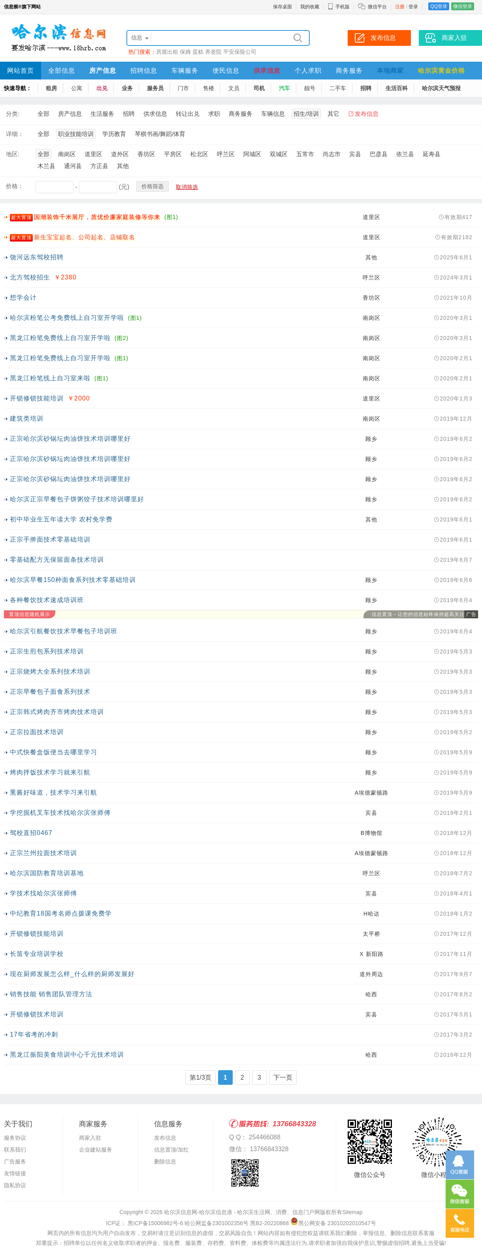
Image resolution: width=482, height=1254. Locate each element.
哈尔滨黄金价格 (441, 70)
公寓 (76, 88)
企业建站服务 (95, 1149)
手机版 (339, 6)
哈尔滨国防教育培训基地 (47, 873)
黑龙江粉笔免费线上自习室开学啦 (60, 337)
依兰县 (405, 154)
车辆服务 (184, 70)
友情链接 (15, 1173)
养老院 (213, 52)
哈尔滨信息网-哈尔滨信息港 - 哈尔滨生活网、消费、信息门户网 (242, 1212)
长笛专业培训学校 (37, 953)
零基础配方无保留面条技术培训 (57, 559)
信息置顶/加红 (171, 1149)
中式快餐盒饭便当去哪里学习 (53, 752)
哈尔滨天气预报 (441, 88)
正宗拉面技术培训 (37, 732)
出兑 (101, 88)
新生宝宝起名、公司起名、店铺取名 (84, 237)
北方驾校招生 (30, 277)
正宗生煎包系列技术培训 (47, 651)
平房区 (173, 154)
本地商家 (390, 70)
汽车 (284, 88)
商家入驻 (90, 1138)
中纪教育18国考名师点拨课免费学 (61, 913)
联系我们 (15, 1149)
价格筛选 (152, 186)
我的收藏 (309, 6)
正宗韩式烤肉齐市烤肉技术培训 (57, 711)
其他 (123, 165)
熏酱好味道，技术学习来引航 (53, 792)
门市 (183, 88)
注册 (400, 6)
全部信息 (61, 70)
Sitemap (352, 1212)
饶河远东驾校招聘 (37, 257)
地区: (12, 154)
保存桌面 (282, 6)
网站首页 (20, 70)
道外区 (120, 154)
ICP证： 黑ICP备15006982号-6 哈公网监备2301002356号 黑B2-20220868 (197, 1223)
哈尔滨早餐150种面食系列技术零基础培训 (73, 579)
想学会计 (23, 297)
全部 (43, 113)
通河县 (73, 165)
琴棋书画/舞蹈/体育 (160, 133)
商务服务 (349, 70)
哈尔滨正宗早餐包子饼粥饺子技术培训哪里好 (77, 499)
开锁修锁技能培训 (37, 398)
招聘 (365, 88)
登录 (413, 6)
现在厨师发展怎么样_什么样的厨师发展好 (72, 974)
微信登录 (462, 6)
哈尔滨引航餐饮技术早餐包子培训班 (63, 631)
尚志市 (332, 154)
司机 (259, 88)
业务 (127, 88)
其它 (333, 113)
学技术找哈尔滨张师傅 (43, 893)
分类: (12, 113)
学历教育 (114, 133)
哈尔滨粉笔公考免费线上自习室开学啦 (67, 317)
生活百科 (397, 88)
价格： (15, 186)
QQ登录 (438, 6)
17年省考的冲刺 (34, 1034)
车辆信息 (273, 113)
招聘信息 (143, 70)
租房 (51, 88)
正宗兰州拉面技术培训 (43, 853)
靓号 (309, 88)
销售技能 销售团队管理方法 (51, 994)
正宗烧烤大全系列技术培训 (50, 671)
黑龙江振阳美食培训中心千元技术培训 (67, 1054)
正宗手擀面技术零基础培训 (50, 539)
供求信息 (267, 70)
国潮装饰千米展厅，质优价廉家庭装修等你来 (97, 216)
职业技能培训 (76, 133)
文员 (233, 88)
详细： (15, 133)
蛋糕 (197, 52)
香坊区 (146, 154)
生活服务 (102, 113)
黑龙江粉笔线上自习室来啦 (50, 378)
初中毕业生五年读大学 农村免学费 (61, 519)
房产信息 (102, 70)
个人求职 (308, 70)
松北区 (199, 154)
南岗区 (67, 154)
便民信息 (226, 70)
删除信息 (165, 1161)
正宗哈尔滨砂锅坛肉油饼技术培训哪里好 (70, 438)
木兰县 (46, 165)
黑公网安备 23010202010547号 (333, 1223)
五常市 (305, 154)
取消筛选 (187, 187)
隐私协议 (15, 1185)
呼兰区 (226, 154)
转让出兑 (188, 113)
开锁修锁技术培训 (37, 1014)
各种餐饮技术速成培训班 (47, 600)
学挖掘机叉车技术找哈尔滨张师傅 (60, 812)
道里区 (93, 154)
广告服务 (15, 1161)
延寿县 (432, 154)
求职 (214, 113)
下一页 (282, 1077)
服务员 (155, 88)
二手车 (337, 88)
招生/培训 (306, 113)
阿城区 (252, 154)
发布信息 (366, 113)
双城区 (279, 154)
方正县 (99, 165)
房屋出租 (167, 52)
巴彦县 (379, 154)
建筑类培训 (26, 418)
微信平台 (377, 6)
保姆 (185, 52)
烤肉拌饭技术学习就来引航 (50, 772)
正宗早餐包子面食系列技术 (50, 691)
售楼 (208, 88)
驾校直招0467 (31, 832)
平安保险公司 (239, 52)
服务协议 (15, 1138)
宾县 (355, 154)
